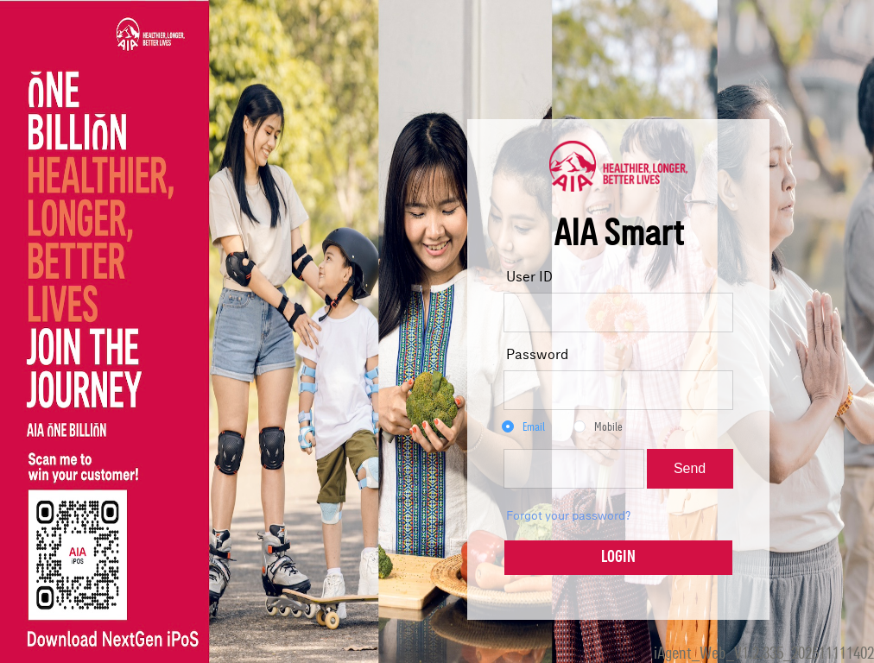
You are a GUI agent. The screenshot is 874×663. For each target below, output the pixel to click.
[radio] (523, 428)
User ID (529, 277)
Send (690, 468)
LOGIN (618, 557)
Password (537, 355)
